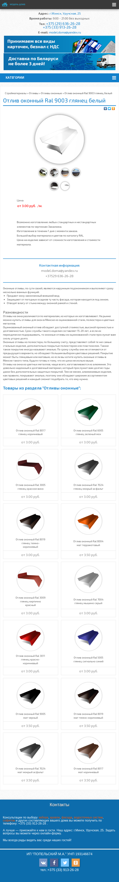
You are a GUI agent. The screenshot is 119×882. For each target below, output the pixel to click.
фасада (66, 817)
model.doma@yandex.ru (65, 32)
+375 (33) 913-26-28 (59, 27)
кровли (55, 817)
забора (43, 817)
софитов (9, 820)
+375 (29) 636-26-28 (63, 23)
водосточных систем (88, 817)
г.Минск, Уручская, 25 (65, 13)
